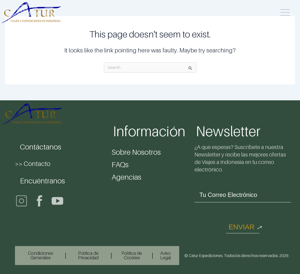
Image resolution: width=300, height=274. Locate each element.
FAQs (120, 164)
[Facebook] (39, 200)
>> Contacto (32, 163)
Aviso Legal (165, 255)
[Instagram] (21, 200)
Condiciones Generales (40, 255)
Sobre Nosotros (136, 151)
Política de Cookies (132, 255)
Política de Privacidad (88, 255)
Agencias (126, 176)
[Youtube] (57, 200)
